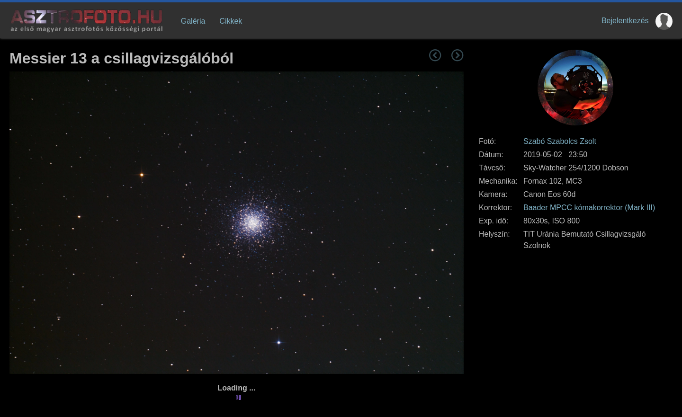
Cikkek (230, 21)
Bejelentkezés (625, 21)
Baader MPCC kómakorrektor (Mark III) (589, 208)
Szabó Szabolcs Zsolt (559, 141)
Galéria (193, 21)
